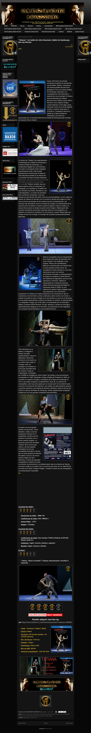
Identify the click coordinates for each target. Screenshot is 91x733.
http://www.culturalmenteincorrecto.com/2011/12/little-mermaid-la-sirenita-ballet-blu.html (33, 182)
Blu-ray (22, 26)
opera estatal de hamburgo (33, 715)
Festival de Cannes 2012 (48, 31)
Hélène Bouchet (56, 714)
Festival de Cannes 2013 (31, 31)
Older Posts (69, 723)
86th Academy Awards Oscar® (33, 28)
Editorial (69, 31)
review (46, 715)
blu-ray (27, 714)
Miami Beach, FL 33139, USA (30, 717)
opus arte (42, 715)
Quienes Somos (79, 31)
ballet (23, 714)
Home (6, 26)
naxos (24, 715)
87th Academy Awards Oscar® (12, 28)
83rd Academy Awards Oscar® (12, 31)
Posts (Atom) (49, 728)
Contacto (61, 31)
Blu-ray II (30, 26)
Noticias (38, 26)
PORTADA (14, 26)
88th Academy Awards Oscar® (64, 26)
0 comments (51, 711)
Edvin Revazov (48, 714)
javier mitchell (64, 714)
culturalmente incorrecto (38, 714)
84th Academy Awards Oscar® (73, 28)
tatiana (50, 715)
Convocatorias (49, 26)
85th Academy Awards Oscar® (53, 28)
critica (30, 714)
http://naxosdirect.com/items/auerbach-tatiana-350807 (47, 622)
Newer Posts (22, 723)
